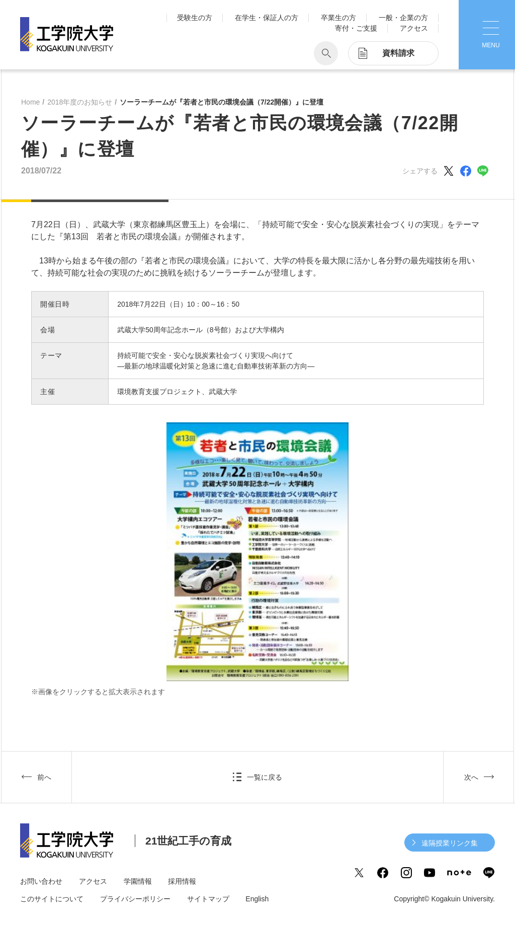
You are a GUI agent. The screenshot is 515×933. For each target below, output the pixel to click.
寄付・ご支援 (356, 28)
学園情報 (138, 881)
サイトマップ (208, 899)
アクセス (414, 28)
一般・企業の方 (403, 18)
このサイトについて (51, 899)
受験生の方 (194, 18)
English (257, 899)
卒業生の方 (338, 18)
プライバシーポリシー (135, 899)
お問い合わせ (41, 881)
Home (30, 102)
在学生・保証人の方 (266, 18)
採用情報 (182, 881)
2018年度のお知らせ (79, 102)
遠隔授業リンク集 (449, 843)
